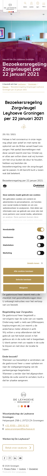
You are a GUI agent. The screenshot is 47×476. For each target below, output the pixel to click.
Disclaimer (33, 469)
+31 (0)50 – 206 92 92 (17, 425)
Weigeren (23, 288)
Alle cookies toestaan (23, 271)
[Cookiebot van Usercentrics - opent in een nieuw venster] (33, 186)
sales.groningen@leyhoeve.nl (20, 428)
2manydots (21, 472)
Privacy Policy (10, 469)
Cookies (22, 469)
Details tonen (33, 263)
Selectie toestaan (23, 279)
